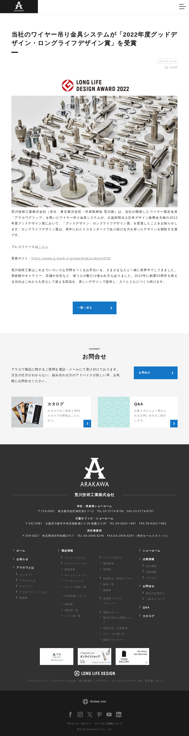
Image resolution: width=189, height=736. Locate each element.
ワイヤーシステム (75, 557)
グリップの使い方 (114, 633)
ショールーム (151, 550)
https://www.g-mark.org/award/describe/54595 (71, 258)
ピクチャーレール (75, 563)
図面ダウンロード (114, 639)
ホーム (20, 550)
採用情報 (151, 571)
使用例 (69, 604)
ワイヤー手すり (112, 557)
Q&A (10, 6)
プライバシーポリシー (79, 723)
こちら (43, 247)
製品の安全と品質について (118, 620)
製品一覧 (108, 584)
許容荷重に (75, 595)
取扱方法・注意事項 (115, 628)
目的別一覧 (71, 610)
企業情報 (149, 559)
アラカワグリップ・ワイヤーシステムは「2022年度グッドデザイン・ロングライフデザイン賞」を (96, 680)
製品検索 (70, 569)
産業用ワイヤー (112, 601)
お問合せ (149, 586)
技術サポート (111, 612)
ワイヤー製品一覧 (75, 586)
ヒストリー (26, 586)
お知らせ (22, 559)
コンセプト (26, 574)
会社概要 (151, 566)
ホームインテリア (75, 575)
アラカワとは (25, 567)
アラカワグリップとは (33, 592)
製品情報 (67, 550)
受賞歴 (23, 597)
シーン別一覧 (73, 615)
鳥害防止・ (118, 578)
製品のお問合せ (155, 593)
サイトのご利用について (108, 723)
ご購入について (155, 598)
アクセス (151, 577)
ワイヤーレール (74, 580)
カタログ (107, 6)
